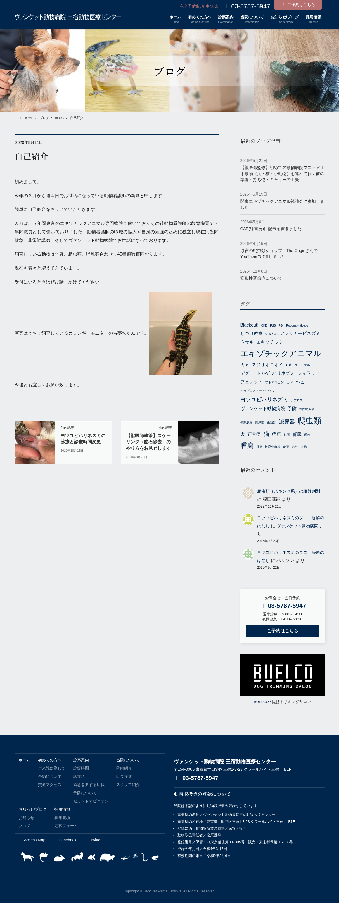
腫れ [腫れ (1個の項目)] (307, 436)
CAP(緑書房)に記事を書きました (271, 228)
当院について (128, 761)
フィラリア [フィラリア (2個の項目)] (308, 373)
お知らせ (26, 819)
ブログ (24, 827)
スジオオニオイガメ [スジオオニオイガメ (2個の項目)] (272, 365)
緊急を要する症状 (89, 786)
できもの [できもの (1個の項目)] (271, 333)
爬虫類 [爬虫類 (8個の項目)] (309, 421)
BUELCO (261, 703)
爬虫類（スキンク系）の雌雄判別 (290, 493)
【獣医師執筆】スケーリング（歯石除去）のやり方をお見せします (148, 442)
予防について (85, 794)
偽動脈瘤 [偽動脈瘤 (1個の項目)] (246, 423)
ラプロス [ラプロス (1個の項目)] (297, 400)
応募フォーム (66, 827)
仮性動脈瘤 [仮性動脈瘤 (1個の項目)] (306, 409)
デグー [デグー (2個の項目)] (247, 373)
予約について (49, 778)
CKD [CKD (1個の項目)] (264, 325)
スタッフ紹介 (128, 786)
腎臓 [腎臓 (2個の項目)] (297, 435)
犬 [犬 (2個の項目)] (242, 435)
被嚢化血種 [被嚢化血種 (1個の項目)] (272, 448)
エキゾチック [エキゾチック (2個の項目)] (269, 342)
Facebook (64, 842)
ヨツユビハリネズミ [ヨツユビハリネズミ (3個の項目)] (264, 400)
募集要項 (62, 819)
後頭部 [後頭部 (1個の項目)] (271, 423)
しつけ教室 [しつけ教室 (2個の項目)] (251, 333)
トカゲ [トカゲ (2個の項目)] (263, 373)
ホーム (24, 761)
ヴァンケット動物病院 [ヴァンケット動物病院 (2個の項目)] (262, 409)
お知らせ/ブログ (32, 811)
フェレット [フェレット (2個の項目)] (251, 382)
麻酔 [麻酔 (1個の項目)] (295, 448)
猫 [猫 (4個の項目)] (266, 435)
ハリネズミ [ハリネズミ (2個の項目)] (283, 373)
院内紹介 (124, 770)
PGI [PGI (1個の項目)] (280, 325)
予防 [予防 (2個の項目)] (292, 409)
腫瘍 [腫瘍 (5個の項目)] (247, 447)
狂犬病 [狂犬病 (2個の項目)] (254, 435)
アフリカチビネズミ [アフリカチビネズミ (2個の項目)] (300, 333)
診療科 (79, 778)
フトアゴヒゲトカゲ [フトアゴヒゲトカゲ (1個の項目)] (279, 382)
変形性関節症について (261, 278)
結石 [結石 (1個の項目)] (287, 436)
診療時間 (81, 770)
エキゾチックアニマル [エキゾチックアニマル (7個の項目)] (280, 353)
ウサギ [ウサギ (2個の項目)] (247, 342)
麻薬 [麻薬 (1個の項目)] (286, 448)
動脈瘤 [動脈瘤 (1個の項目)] (259, 423)
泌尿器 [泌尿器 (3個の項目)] (287, 423)
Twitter (92, 842)
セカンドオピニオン (90, 803)
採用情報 (62, 811)
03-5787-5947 (197, 779)
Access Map (32, 842)
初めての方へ (49, 761)
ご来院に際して (51, 770)
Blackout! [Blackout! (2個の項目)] (249, 325)
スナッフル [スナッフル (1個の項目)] (302, 365)
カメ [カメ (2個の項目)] (244, 365)
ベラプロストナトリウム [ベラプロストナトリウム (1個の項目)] (257, 391)
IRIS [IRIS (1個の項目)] (273, 325)
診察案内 (81, 761)
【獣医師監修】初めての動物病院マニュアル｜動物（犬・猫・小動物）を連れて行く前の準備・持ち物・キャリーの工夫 (282, 173)
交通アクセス (49, 786)
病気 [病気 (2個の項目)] (276, 435)
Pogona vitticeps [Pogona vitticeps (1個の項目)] (297, 325)
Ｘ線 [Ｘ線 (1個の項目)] (304, 448)
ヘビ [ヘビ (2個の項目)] (299, 382)
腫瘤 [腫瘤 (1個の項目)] (259, 448)
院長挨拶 (124, 778)
